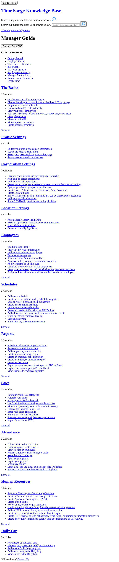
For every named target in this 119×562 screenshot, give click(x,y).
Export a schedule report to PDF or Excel (28, 368)
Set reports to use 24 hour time (23, 348)
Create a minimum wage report (23, 354)
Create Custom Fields (18, 193)
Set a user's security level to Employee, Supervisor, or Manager (39, 113)
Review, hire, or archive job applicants (27, 504)
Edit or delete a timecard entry (23, 444)
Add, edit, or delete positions (22, 181)
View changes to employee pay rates (26, 371)
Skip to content (9, 3)
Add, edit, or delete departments (24, 178)
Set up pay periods (17, 464)
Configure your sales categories (23, 395)
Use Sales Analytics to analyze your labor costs (31, 403)
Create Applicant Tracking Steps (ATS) (27, 499)
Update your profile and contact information (30, 149)
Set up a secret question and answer (25, 157)
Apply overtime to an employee (23, 263)
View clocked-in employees (21, 449)
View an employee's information (24, 249)
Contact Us (23, 559)
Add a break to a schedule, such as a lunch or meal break (36, 313)
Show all (5, 130)
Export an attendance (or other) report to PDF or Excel (35, 365)
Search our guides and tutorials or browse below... (26, 24)
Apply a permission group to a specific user (29, 187)
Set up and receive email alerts (23, 151)
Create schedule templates (21, 125)
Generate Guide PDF (12, 46)
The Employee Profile (19, 247)
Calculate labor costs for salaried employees (30, 266)
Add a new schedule (18, 296)
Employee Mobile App (19, 72)
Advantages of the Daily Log (22, 542)
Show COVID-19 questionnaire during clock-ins (32, 201)
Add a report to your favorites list (24, 351)
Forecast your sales (17, 397)
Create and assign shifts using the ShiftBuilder (31, 310)
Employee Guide (16, 61)
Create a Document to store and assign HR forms (32, 496)
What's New (14, 81)
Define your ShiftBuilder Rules (23, 307)
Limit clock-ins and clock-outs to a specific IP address (35, 466)
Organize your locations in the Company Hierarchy (33, 176)
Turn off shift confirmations (21, 225)
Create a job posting (18, 501)
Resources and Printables (20, 78)
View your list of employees (22, 110)
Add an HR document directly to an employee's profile (35, 510)
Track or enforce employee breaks (25, 316)
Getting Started (15, 58)
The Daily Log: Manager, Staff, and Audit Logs (31, 545)
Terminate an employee (19, 255)
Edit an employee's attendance (23, 447)
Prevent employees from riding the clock (28, 452)
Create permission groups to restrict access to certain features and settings (44, 184)
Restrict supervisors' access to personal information (33, 222)
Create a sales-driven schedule (23, 304)
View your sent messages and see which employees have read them (41, 269)
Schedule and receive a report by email (27, 345)
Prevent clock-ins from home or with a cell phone (32, 469)
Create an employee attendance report (26, 359)
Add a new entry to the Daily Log (24, 551)
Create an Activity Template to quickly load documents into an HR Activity (45, 518)
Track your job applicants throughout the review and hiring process (41, 507)
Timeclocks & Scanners (19, 64)
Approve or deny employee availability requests (32, 261)
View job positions (17, 116)
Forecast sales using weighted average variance (31, 417)
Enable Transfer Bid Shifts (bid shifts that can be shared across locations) (44, 195)
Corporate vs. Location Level (22, 105)
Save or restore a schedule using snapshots (29, 301)
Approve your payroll (18, 458)
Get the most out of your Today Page (26, 99)
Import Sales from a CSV (20, 420)
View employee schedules (21, 122)
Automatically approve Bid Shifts (24, 219)
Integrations (13, 66)
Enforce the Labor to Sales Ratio (24, 409)
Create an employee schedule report (25, 356)
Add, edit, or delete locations (22, 198)
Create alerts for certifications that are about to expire (34, 513)
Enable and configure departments (25, 108)
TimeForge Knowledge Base (15, 30)
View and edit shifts (17, 119)
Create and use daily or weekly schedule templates (33, 299)
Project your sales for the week (23, 400)
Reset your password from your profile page (30, 154)
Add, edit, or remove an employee (25, 252)
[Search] (66, 25)
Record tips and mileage (20, 455)
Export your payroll (17, 461)
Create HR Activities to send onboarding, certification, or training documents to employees (53, 516)
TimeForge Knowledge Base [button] (31, 10)
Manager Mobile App (18, 75)
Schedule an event (17, 318)
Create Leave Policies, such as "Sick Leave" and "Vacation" (37, 190)
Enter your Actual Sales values (23, 414)
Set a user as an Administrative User (26, 258)
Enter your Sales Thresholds (22, 411)
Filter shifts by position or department (26, 321)
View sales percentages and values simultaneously (33, 406)
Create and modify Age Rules (22, 228)
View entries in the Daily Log (22, 554)
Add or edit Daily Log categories (24, 548)
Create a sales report (18, 362)
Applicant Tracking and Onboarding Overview (31, 493)
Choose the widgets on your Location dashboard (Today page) (39, 102)
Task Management (17, 69)
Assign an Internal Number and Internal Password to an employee (41, 272)
